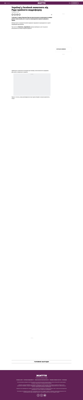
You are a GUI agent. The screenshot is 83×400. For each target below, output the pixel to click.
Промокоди (64, 379)
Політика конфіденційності (29, 379)
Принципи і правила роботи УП (55, 379)
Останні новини (61, 49)
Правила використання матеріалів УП (42, 379)
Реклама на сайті (19, 379)
